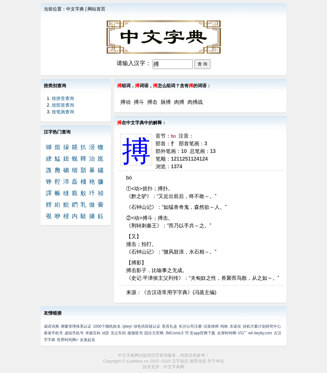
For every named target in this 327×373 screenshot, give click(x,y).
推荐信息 (198, 361)
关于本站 (215, 361)
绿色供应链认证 (146, 326)
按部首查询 (63, 105)
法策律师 (211, 326)
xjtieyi (127, 326)
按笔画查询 (63, 111)
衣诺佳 (235, 326)
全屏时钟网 (226, 333)
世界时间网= (67, 340)
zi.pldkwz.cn (137, 361)
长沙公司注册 (190, 326)
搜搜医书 (135, 333)
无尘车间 (118, 333)
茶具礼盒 (169, 326)
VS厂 (242, 333)
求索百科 (93, 333)
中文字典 (75, 8)
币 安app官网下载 (200, 333)
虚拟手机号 (74, 333)
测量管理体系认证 (76, 326)
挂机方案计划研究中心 (262, 326)
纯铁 (224, 326)
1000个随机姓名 (107, 326)
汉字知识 (180, 361)
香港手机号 (53, 333)
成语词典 (51, 326)
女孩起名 (87, 340)
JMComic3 (174, 333)
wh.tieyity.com (260, 333)
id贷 (105, 333)
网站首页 (96, 8)
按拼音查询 (63, 98)
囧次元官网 (154, 333)
